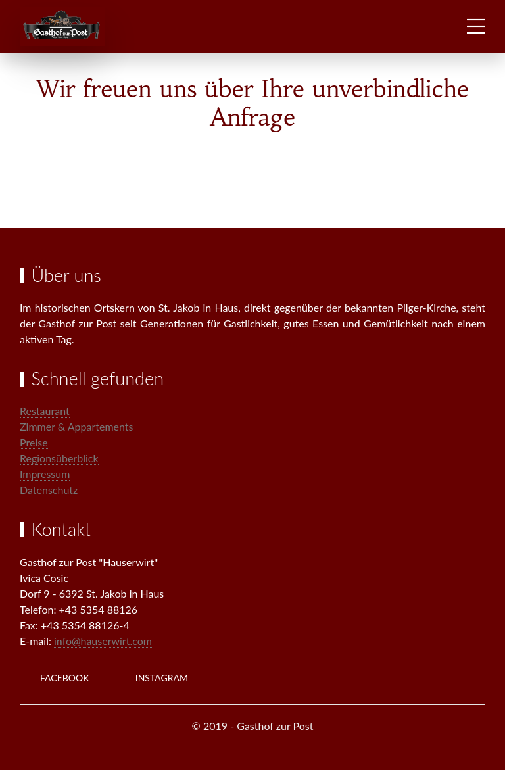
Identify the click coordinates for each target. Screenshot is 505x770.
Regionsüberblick (59, 458)
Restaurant (45, 410)
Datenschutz (49, 489)
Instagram (161, 677)
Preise (34, 442)
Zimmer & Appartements (76, 426)
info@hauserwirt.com (103, 641)
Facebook (64, 677)
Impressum (45, 474)
